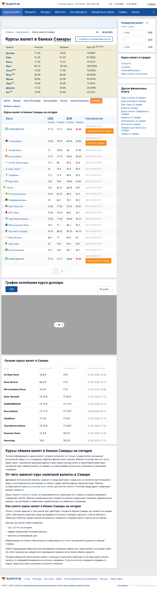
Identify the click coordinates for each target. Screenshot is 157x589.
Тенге (10, 70)
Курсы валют (12, 12)
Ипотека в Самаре (130, 124)
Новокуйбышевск (130, 70)
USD (150, 39)
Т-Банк (8, 187)
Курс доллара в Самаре (133, 101)
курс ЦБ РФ (14, 527)
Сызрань (126, 66)
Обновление (94, 118)
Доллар (10, 53)
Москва (17, 101)
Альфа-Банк (13, 150)
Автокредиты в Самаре (133, 120)
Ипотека (60, 12)
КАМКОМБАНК (14, 129)
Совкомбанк (13, 141)
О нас (27, 578)
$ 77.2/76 (80, 4)
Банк (9, 118)
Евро (8, 57)
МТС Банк (12, 212)
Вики (59, 578)
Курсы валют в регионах (134, 73)
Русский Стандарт (16, 231)
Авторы (104, 578)
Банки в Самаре (129, 107)
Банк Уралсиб (14, 206)
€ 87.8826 (131, 4)
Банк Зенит (12, 168)
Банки (135, 12)
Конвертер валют (132, 22)
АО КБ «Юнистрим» (17, 162)
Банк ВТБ (11, 181)
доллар (32, 486)
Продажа (61, 122)
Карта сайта (116, 578)
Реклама (37, 578)
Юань (9, 61)
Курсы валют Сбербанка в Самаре (135, 112)
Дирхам (10, 87)
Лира (10, 83)
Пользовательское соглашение (80, 578)
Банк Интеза (13, 237)
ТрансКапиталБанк (17, 218)
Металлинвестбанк (17, 225)
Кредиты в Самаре (131, 117)
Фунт (9, 66)
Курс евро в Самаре (131, 104)
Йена (10, 74)
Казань (64, 101)
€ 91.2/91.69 (93, 4)
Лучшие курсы (65, 4)
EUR (150, 47)
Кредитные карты (103, 12)
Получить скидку (96, 143)
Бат (9, 92)
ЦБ (110, 4)
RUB (150, 32)
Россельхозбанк (15, 193)
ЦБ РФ (7, 101)
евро (43, 486)
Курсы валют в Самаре (133, 97)
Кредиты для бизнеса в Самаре (133, 129)
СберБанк (12, 175)
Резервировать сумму (98, 260)
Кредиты (30, 12)
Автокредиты (78, 12)
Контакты (49, 578)
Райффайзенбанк (16, 200)
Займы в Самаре (130, 133)
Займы (123, 12)
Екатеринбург (50, 101)
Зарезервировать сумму (99, 131)
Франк (9, 79)
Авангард (11, 243)
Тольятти (126, 63)
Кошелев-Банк (14, 249)
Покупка (51, 122)
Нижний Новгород (80, 101)
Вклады (45, 12)
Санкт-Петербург (32, 101)
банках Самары (30, 494)
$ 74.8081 (119, 4)
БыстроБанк (13, 156)
